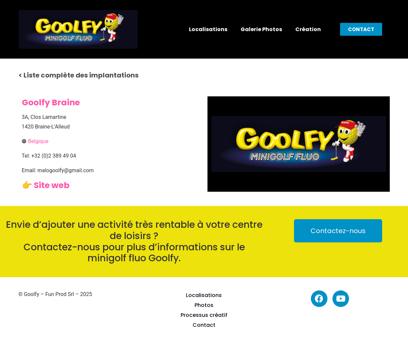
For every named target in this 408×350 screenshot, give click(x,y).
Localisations (208, 29)
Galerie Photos (261, 29)
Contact (204, 325)
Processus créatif (204, 315)
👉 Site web (46, 185)
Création (308, 29)
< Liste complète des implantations (79, 75)
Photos (204, 305)
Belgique (38, 141)
